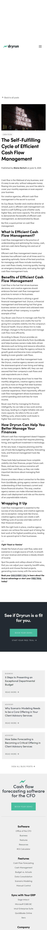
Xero (23, 917)
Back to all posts (11, 97)
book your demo (23, 806)
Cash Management (23, 867)
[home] (11, 46)
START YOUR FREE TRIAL (23, 640)
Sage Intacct (23, 899)
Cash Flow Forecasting (23, 863)
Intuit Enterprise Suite (23, 908)
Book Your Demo (23, 632)
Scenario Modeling (23, 881)
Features (23, 839)
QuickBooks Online (23, 913)
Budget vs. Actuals (23, 872)
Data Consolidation (23, 876)
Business (23, 835)
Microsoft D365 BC (23, 904)
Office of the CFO (23, 830)
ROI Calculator (23, 849)
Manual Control (23, 885)
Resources (23, 844)
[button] (40, 46)
